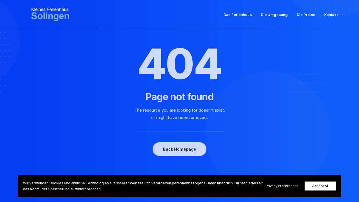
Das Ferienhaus (238, 17)
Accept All (320, 186)
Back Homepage (179, 149)
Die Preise (306, 17)
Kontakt (331, 17)
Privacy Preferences (282, 186)
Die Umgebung (274, 17)
